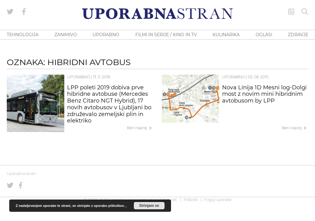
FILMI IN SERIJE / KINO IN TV (166, 34)
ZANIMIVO (65, 34)
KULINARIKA (226, 34)
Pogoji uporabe (218, 199)
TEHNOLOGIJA (22, 34)
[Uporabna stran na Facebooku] (24, 11)
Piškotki (191, 199)
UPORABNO (106, 34)
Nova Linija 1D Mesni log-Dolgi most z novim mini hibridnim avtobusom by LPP (264, 94)
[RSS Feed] (291, 11)
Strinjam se (149, 206)
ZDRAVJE (298, 34)
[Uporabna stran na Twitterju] (10, 11)
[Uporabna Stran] (157, 13)
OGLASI (264, 34)
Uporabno (78, 77)
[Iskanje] (304, 11)
